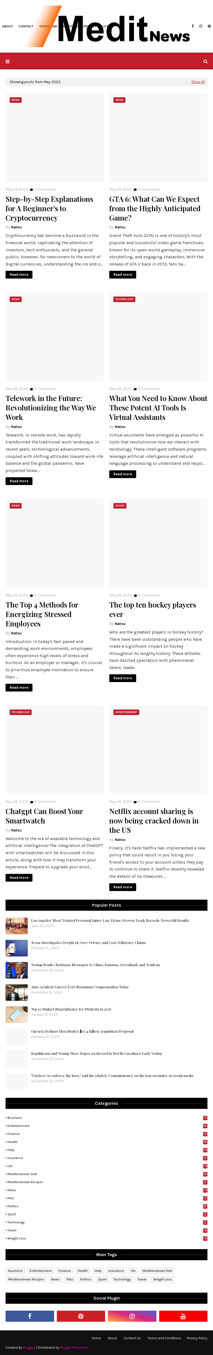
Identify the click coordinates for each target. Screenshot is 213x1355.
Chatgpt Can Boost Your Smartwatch (44, 816)
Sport (107, 1214)
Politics (107, 1206)
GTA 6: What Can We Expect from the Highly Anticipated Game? (155, 208)
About (112, 1338)
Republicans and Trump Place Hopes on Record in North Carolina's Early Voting (96, 1053)
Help (107, 1150)
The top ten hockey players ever (152, 609)
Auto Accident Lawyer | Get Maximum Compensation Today (80, 986)
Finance (107, 1134)
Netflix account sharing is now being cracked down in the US (154, 821)
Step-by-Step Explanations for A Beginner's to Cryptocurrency (49, 208)
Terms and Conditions (164, 1338)
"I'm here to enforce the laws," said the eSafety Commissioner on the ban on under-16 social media (112, 1075)
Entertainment (107, 1126)
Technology (107, 1222)
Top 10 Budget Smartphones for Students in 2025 (71, 1009)
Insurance (107, 1158)
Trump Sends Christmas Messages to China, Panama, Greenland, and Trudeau (95, 964)
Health (107, 1142)
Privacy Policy (197, 1338)
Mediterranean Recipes (107, 1182)
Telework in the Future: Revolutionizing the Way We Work (51, 408)
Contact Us (132, 1338)
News (107, 1190)
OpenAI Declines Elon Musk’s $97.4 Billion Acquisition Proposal (82, 1031)
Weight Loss (107, 1238)
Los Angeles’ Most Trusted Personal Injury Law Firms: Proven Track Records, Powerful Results (110, 920)
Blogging (29, 1347)
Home (96, 1338)
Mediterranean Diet (107, 1174)
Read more (19, 274)
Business (107, 1118)
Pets (107, 1198)
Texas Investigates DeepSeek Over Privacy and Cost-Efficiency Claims (88, 942)
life (107, 1166)
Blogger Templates (74, 1347)
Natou (16, 227)
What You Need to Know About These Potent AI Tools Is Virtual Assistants (158, 408)
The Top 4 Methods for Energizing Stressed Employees (42, 614)
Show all (198, 82)
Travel (107, 1230)
